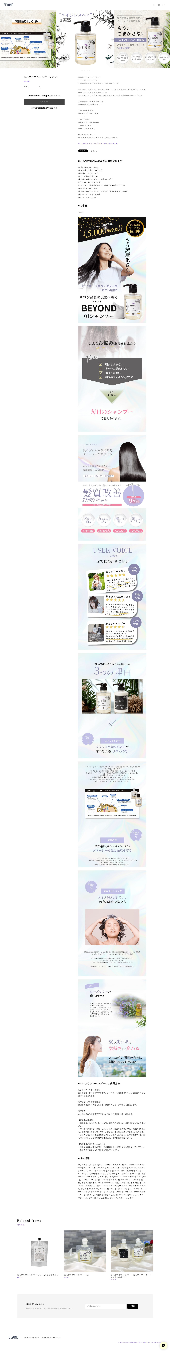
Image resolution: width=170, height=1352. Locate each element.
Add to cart (44, 102)
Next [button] (166, 39)
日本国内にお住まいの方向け (44, 108)
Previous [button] (4, 39)
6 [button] (89, 70)
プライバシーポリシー (31, 1337)
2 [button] (82, 70)
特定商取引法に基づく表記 (51, 1337)
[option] (85, 39)
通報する (94, 151)
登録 (133, 1306)
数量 (25, 86)
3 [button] (84, 70)
